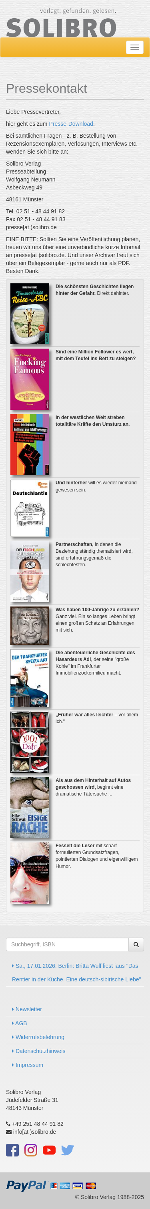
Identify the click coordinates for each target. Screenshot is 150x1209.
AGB (19, 1023)
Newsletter (27, 1009)
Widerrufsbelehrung (38, 1037)
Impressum (27, 1065)
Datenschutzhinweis (38, 1051)
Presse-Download (71, 124)
